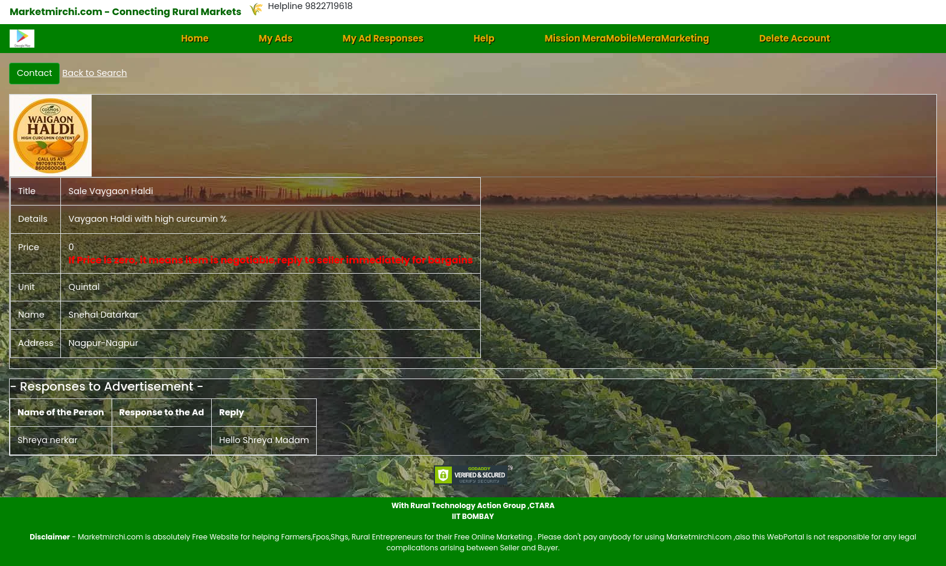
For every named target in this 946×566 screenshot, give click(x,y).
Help (484, 38)
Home (195, 38)
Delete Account (794, 38)
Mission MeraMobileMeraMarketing (627, 38)
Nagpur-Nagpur (103, 343)
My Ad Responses (383, 38)
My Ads (276, 38)
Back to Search (94, 73)
